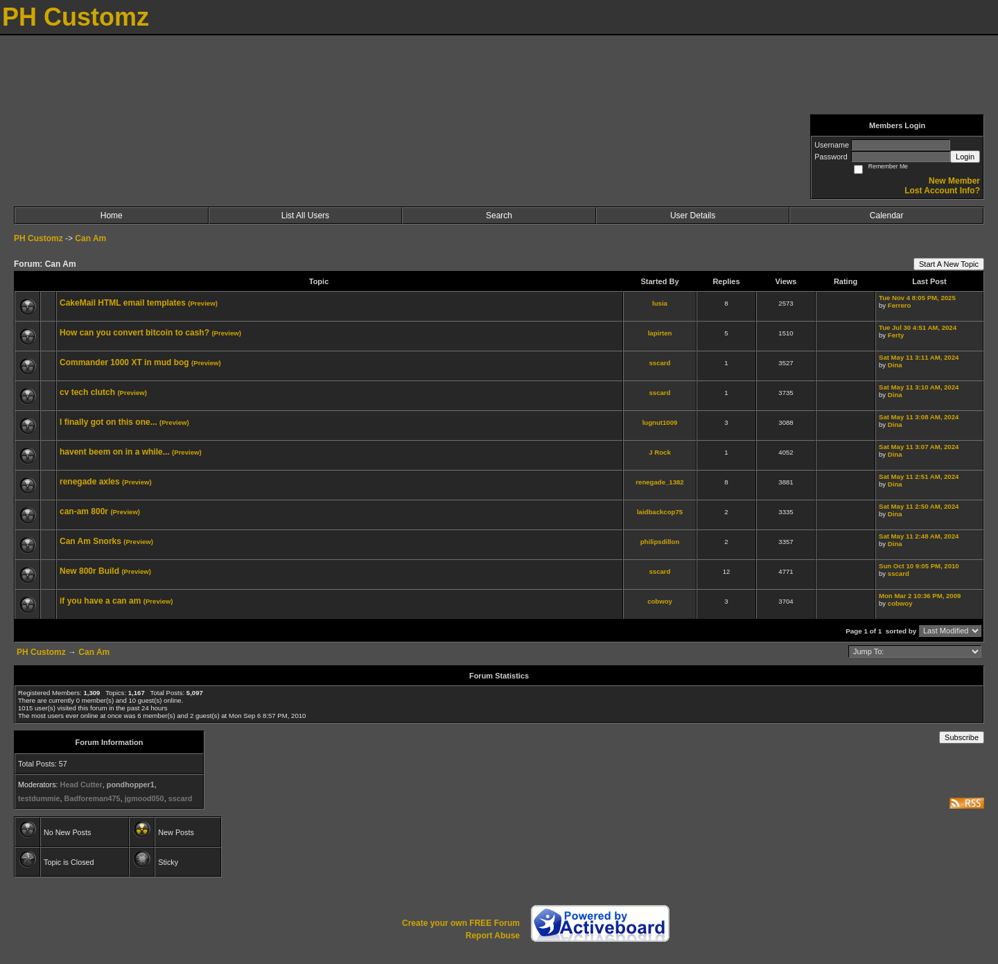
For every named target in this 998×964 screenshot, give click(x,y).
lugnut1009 (660, 422)
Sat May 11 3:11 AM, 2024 (918, 357)
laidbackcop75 (660, 512)
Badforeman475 (92, 798)
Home (111, 215)
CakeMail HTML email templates (123, 303)
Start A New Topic (949, 264)
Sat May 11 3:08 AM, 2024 (918, 417)
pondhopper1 (131, 784)
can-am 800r (84, 511)
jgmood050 (144, 798)
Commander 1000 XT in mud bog (124, 362)
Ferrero (899, 305)
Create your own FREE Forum (461, 923)
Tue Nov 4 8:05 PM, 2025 (917, 297)
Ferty (896, 335)
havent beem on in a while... (115, 452)
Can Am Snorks (90, 541)
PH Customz (39, 238)
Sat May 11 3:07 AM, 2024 (918, 446)
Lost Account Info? (942, 190)
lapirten (660, 333)
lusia (659, 303)
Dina (895, 365)
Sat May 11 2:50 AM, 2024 (918, 506)
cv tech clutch (87, 392)
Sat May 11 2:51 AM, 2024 (918, 476)
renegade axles (90, 482)
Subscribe (962, 737)
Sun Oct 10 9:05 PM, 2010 (919, 566)
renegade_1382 (659, 482)
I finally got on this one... (108, 422)
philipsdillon (660, 541)
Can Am (90, 238)
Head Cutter (81, 784)
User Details (692, 215)
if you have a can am (100, 601)
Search (499, 215)
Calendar (887, 215)
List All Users (305, 215)
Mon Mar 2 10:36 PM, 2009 (920, 595)
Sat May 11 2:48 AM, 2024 (918, 536)
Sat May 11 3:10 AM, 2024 (918, 387)
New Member (954, 181)
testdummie (39, 798)
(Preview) (203, 303)
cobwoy (659, 601)
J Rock (659, 452)
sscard (660, 363)
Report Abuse (493, 935)
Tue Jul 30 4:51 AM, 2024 (917, 327)
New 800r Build (89, 571)
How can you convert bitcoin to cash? (134, 333)
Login (965, 156)
